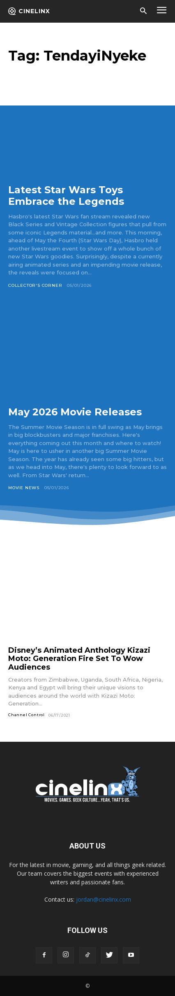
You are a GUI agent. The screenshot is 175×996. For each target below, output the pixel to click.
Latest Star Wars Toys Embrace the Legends (66, 195)
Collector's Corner (35, 285)
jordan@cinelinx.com (103, 899)
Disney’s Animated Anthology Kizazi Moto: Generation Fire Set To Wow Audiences (79, 659)
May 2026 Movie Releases (75, 412)
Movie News (23, 487)
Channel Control (26, 714)
